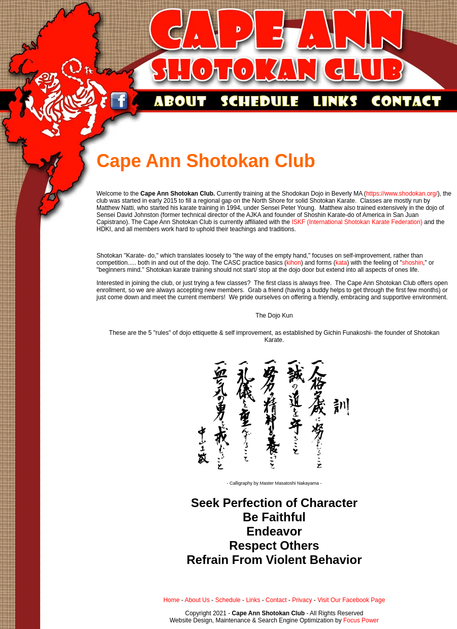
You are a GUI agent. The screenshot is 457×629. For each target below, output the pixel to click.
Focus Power (361, 620)
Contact (276, 600)
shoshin (412, 262)
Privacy (302, 600)
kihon (293, 262)
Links (253, 600)
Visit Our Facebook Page (351, 600)
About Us (197, 600)
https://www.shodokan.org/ (402, 193)
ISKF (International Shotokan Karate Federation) (356, 222)
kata (341, 262)
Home (172, 600)
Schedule (228, 600)
